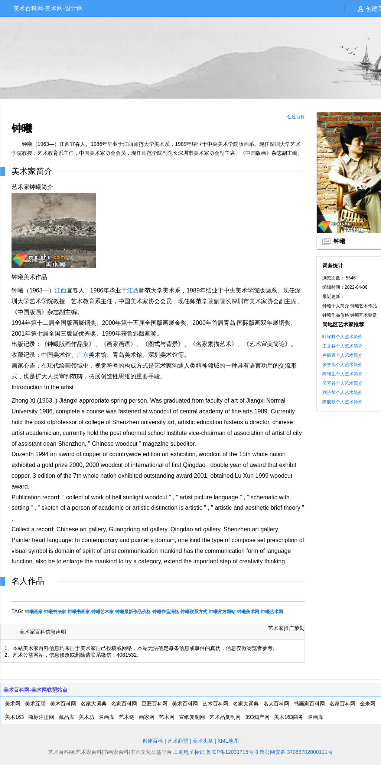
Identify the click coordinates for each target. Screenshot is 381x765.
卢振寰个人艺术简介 (342, 355)
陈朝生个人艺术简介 (342, 374)
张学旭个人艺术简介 (342, 364)
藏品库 (66, 717)
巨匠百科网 (154, 704)
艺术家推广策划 (286, 628)
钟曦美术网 (248, 611)
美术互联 (35, 704)
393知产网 (257, 717)
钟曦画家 (34, 611)
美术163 (14, 717)
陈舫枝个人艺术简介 (342, 401)
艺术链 (126, 717)
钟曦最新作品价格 (133, 611)
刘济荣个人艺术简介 (342, 392)
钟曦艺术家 (102, 611)
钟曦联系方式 (193, 611)
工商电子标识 (189, 752)
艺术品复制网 (225, 717)
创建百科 (296, 116)
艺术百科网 (215, 704)
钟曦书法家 (55, 611)
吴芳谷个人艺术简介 (342, 383)
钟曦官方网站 (222, 611)
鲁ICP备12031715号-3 (232, 752)
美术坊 (86, 717)
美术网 (12, 704)
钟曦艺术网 (272, 611)
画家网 (146, 717)
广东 (83, 355)
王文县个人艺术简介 (342, 346)
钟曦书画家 (79, 611)
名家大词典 (94, 704)
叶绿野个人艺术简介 (342, 336)
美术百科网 (63, 704)
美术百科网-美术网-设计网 (48, 8)
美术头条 (202, 741)
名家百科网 (124, 704)
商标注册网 (41, 717)
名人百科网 (276, 704)
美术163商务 (288, 717)
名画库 (106, 717)
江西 (60, 290)
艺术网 (167, 717)
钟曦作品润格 (165, 611)
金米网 (367, 704)
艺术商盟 (177, 741)
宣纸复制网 (192, 717)
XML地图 (228, 741)
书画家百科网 (309, 704)
